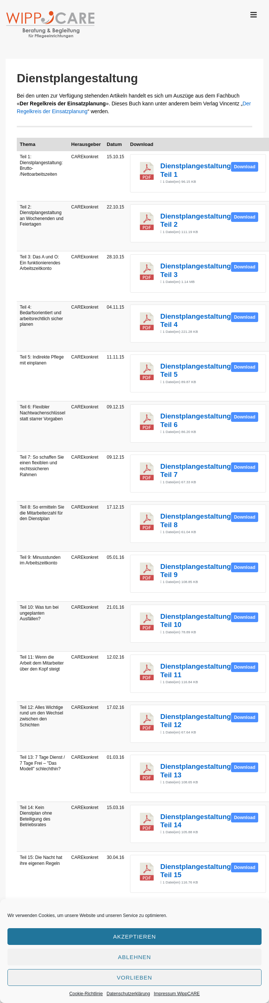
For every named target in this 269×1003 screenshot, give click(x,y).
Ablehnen (134, 957)
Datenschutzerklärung (128, 993)
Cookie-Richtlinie (86, 993)
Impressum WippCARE (177, 993)
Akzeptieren (134, 936)
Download (244, 166)
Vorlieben (134, 977)
